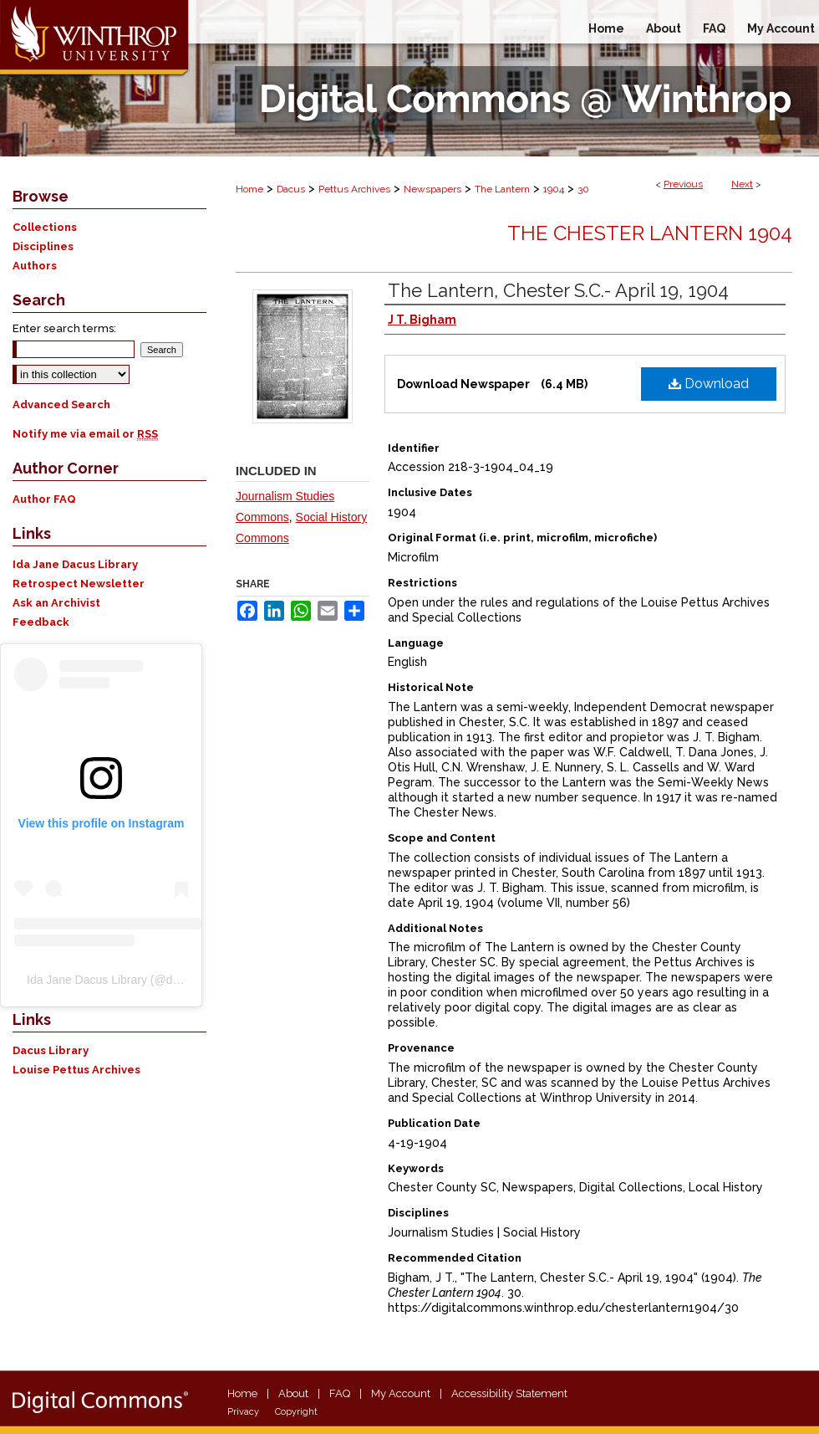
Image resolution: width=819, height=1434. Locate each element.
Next (742, 184)
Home (249, 189)
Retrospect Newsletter (79, 583)
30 (583, 189)
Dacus (291, 189)
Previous (683, 184)
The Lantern (502, 189)
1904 (553, 189)
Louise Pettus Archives (76, 1069)
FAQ (339, 1393)
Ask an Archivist (56, 603)
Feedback (41, 622)
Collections (45, 227)
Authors (35, 265)
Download (709, 384)
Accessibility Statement (509, 1393)
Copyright (296, 1411)
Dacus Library (51, 1050)
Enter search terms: (64, 328)
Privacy (243, 1411)
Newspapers (432, 189)
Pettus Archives (354, 189)
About (293, 1393)
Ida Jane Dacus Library (75, 564)
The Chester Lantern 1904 (649, 233)
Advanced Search (61, 404)
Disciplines (43, 246)
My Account (400, 1393)
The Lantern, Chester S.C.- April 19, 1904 (558, 290)
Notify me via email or (85, 434)
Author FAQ (44, 499)
